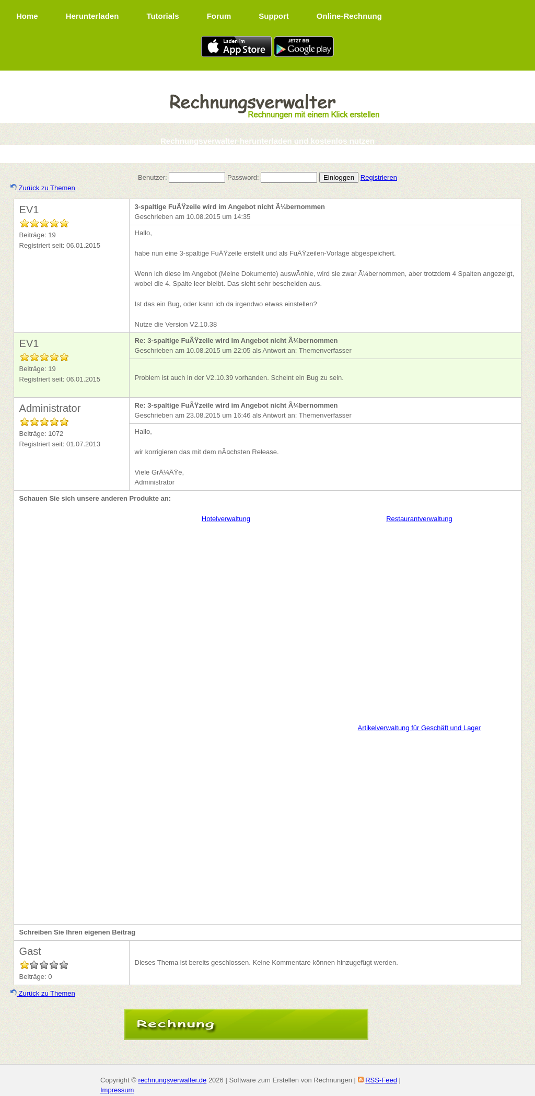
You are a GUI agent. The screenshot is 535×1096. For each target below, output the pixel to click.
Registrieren (378, 177)
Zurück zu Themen (42, 188)
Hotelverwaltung (226, 519)
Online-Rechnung (349, 15)
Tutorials (162, 15)
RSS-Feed (381, 1080)
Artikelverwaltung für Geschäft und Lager (419, 728)
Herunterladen (92, 15)
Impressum (117, 1090)
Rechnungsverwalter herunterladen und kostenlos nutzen (267, 140)
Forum (219, 15)
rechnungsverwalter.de (172, 1080)
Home (27, 15)
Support (274, 15)
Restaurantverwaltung (419, 519)
